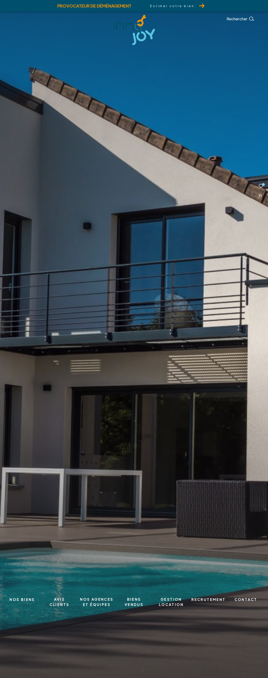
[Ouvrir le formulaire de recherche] (249, 19)
